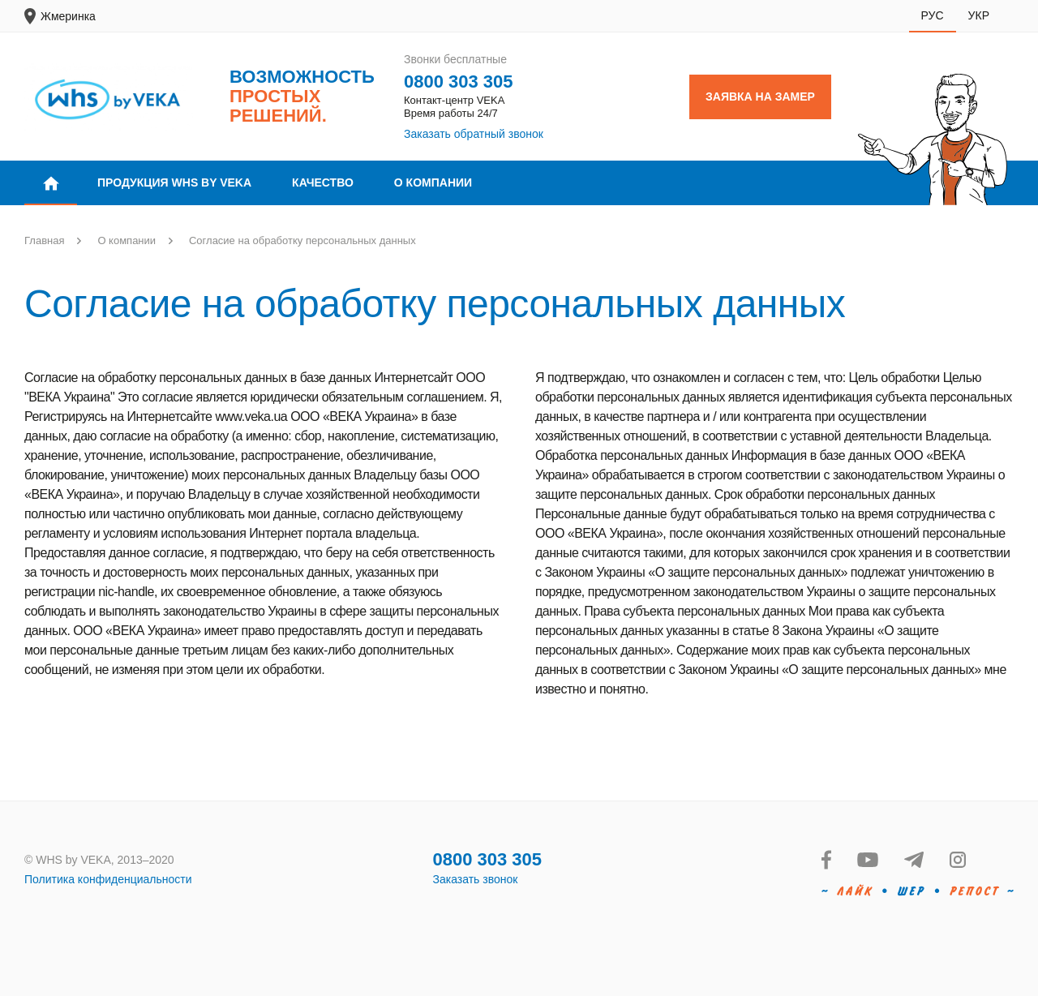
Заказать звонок (475, 879)
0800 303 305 (458, 81)
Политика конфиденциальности (108, 879)
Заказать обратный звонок (473, 133)
